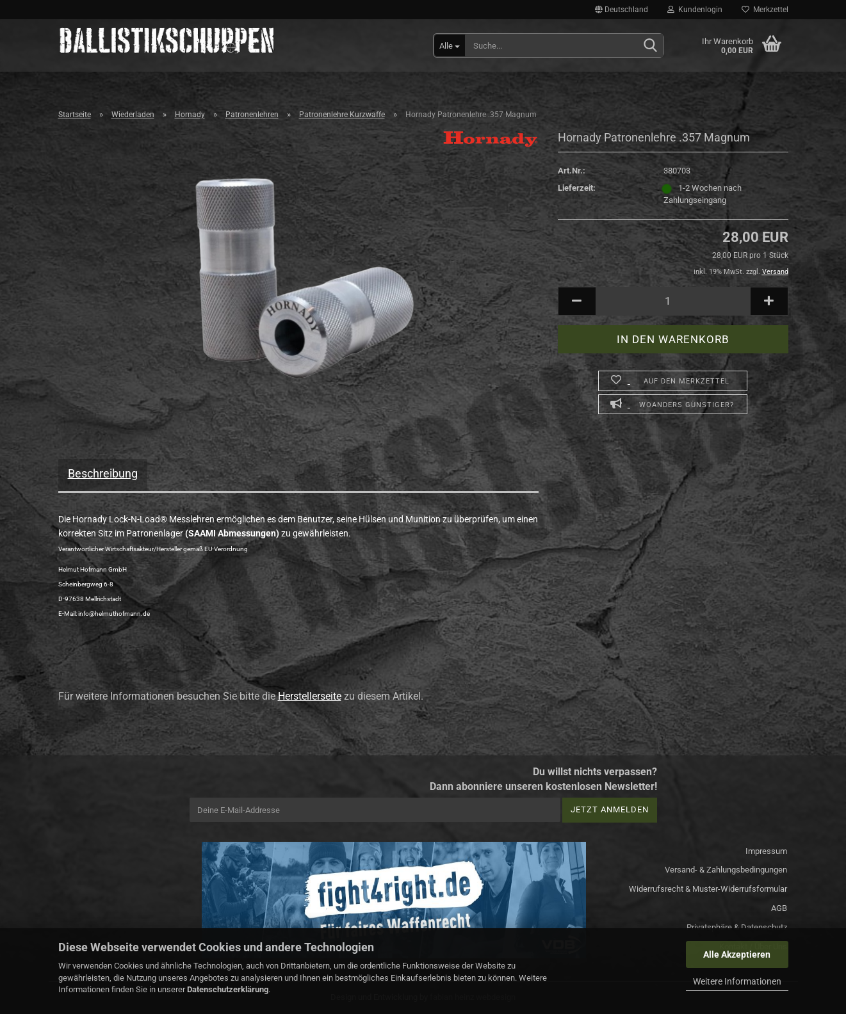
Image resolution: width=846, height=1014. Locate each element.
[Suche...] (450, 45)
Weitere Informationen (737, 981)
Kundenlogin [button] (694, 9)
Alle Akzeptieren (736, 954)
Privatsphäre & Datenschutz (737, 927)
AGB (779, 908)
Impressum (766, 851)
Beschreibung (103, 473)
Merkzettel (765, 9)
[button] (621, 9)
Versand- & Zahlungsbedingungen (726, 869)
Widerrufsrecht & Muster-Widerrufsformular (708, 889)
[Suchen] (651, 46)
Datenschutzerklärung (227, 989)
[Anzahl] (673, 301)
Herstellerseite (309, 696)
